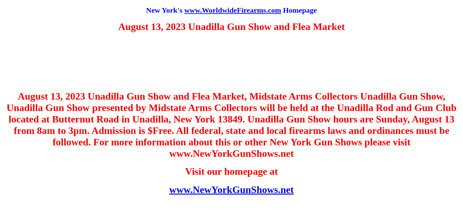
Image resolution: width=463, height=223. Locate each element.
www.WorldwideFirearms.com (232, 10)
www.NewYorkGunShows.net (231, 189)
